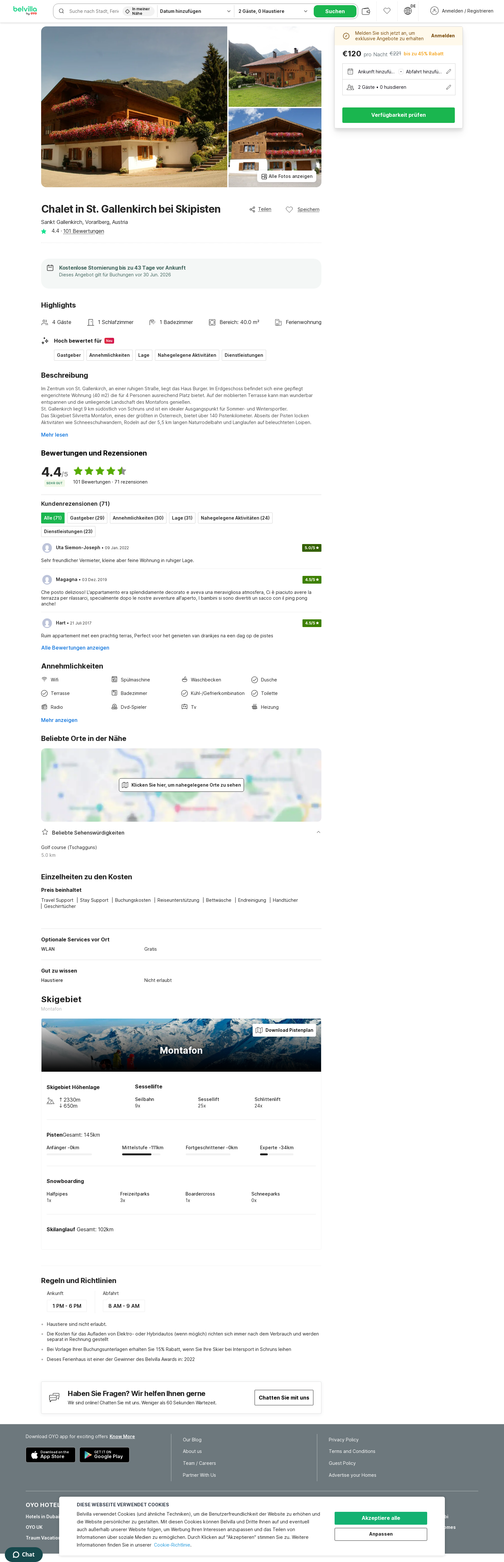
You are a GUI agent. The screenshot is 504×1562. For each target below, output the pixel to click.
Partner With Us (199, 1475)
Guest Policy (342, 1463)
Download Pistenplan (284, 1030)
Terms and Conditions (352, 1451)
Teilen (260, 209)
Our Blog (192, 1439)
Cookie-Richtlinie (172, 1545)
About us (192, 1451)
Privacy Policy (344, 1439)
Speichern (302, 209)
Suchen (335, 11)
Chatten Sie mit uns (284, 1397)
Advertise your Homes (352, 1475)
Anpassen (381, 1534)
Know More (122, 1436)
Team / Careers (199, 1463)
